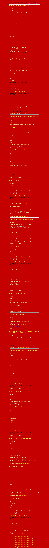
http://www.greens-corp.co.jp (23, 216)
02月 (17, 536)
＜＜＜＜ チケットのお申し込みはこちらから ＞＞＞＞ (24, 0)
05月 (21, 536)
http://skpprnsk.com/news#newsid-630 (14, 83)
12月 (31, 536)
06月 (22, 536)
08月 (25, 536)
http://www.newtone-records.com (19, 533)
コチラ (14, 127)
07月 (24, 536)
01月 (17, 538)
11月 (31, 538)
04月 (19, 536)
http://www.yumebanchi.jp (25, 463)
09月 (27, 536)
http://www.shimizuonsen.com (24, 36)
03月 (18, 536)
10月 (28, 536)
